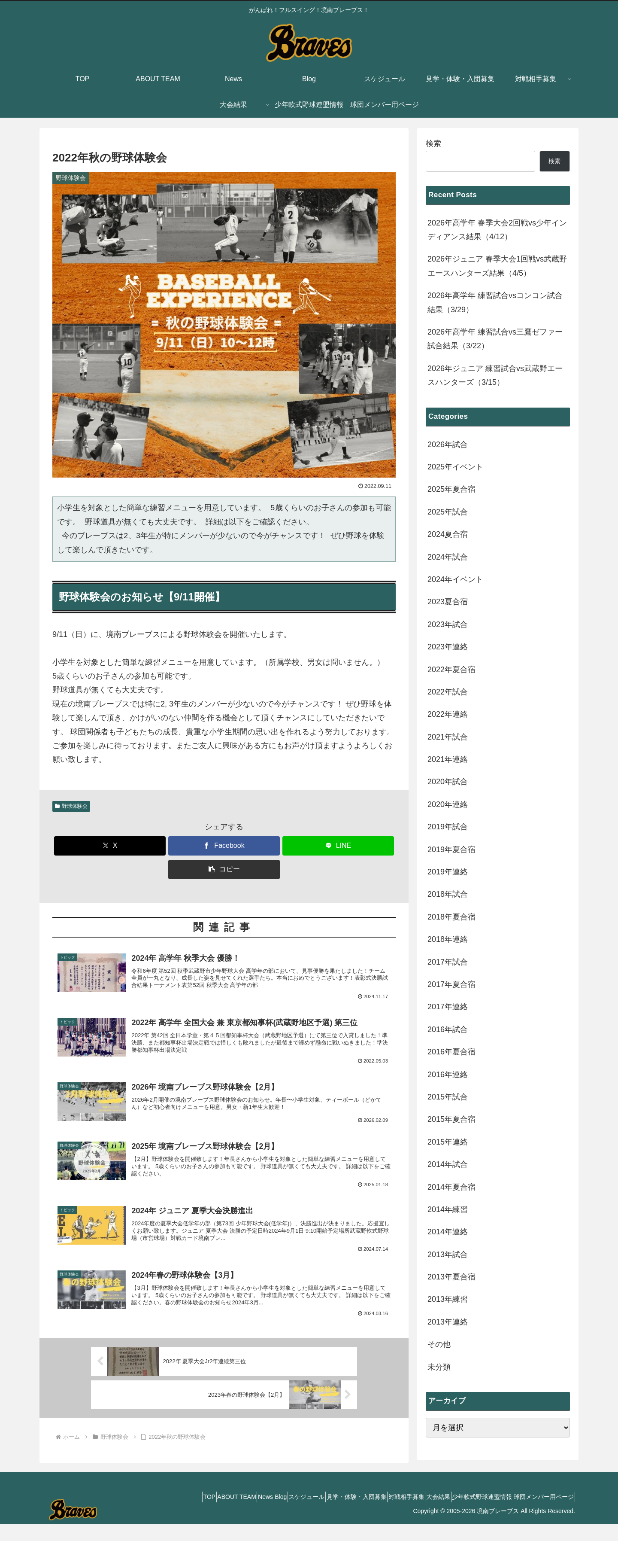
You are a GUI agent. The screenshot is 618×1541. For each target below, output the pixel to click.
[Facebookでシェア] (224, 846)
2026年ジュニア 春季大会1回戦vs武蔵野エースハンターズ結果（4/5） (497, 266)
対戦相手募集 (381, 1514)
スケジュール (267, 1514)
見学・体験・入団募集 (324, 1514)
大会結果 (420, 1514)
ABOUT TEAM (175, 1514)
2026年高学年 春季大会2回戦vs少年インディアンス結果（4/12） (497, 230)
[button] (224, 869)
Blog (234, 1514)
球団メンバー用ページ (540, 1514)
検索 (433, 143)
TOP (141, 1514)
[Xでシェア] (110, 846)
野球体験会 (71, 806)
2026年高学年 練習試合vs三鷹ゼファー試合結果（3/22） (495, 339)
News (211, 1514)
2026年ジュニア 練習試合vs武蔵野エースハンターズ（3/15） (495, 375)
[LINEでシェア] (338, 846)
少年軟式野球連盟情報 (471, 1514)
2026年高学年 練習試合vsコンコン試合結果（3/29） (495, 302)
